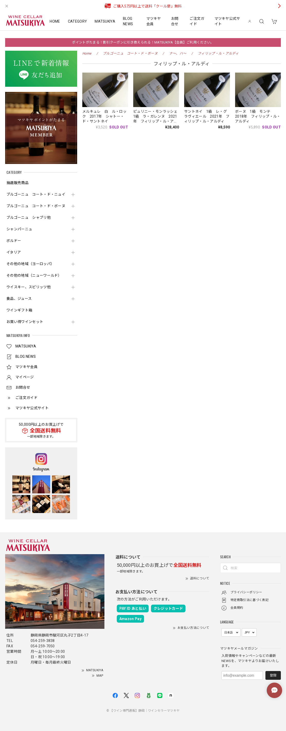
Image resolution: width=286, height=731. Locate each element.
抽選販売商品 (17, 183)
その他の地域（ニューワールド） (34, 275)
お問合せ (174, 21)
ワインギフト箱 (19, 310)
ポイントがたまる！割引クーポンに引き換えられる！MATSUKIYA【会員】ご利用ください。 (143, 42)
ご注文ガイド (197, 21)
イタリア (13, 252)
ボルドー (13, 241)
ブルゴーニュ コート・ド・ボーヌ (35, 206)
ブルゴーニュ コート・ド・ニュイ (35, 194)
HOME (55, 21)
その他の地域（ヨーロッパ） (30, 264)
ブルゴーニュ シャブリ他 (28, 217)
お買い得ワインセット (24, 322)
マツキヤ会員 (153, 21)
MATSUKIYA (105, 21)
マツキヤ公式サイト (227, 21)
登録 (273, 675)
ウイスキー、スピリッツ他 (28, 287)
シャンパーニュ (19, 229)
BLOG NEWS (128, 21)
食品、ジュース (19, 299)
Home (86, 53)
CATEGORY (77, 21)
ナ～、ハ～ (177, 53)
